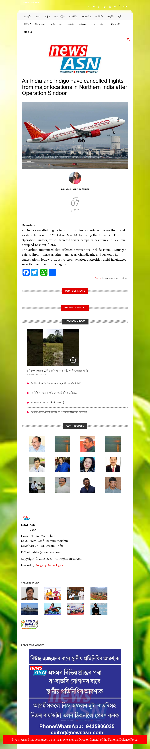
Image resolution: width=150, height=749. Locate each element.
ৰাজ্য (38, 16)
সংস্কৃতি (110, 16)
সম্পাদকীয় (86, 16)
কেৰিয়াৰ (70, 24)
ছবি (119, 16)
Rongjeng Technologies (49, 565)
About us (28, 31)
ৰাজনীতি (73, 16)
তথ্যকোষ (83, 24)
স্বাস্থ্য (93, 24)
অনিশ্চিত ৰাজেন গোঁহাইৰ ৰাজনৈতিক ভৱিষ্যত (54, 393)
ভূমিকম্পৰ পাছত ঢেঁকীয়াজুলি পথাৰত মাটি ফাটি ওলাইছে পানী (57, 370)
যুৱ (61, 24)
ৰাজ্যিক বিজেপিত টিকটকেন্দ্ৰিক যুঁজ (48, 402)
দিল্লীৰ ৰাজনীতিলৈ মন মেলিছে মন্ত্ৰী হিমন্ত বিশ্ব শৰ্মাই (56, 383)
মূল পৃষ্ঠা (27, 16)
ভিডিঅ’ (27, 24)
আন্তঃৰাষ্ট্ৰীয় (59, 16)
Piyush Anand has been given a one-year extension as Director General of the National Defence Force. (75, 739)
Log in (98, 278)
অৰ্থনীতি (99, 16)
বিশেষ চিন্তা (40, 24)
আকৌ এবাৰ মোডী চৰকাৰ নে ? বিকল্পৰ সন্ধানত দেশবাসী (59, 412)
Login (124, 7)
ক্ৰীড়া (102, 24)
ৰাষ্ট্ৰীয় (47, 16)
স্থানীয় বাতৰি (114, 24)
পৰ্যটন (52, 24)
